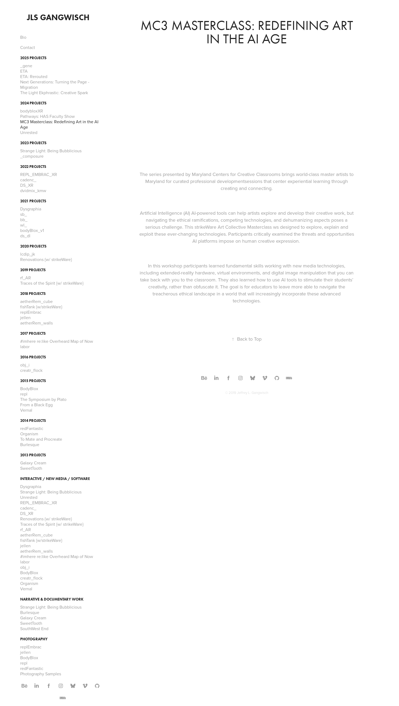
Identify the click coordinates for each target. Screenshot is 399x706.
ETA (24, 71)
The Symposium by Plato (43, 399)
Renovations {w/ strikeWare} (46, 259)
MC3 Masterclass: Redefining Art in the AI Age (59, 124)
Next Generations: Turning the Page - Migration (54, 84)
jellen (25, 317)
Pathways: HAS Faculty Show (47, 116)
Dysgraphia (30, 209)
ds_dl (25, 236)
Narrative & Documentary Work (51, 599)
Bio (23, 37)
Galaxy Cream (33, 463)
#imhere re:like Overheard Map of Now (56, 341)
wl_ (23, 225)
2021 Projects (33, 201)
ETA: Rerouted (33, 76)
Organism (29, 434)
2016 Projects (33, 357)
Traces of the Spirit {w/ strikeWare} (51, 283)
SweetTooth (31, 468)
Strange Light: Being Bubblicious (51, 151)
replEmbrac (30, 312)
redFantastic (31, 428)
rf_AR (25, 278)
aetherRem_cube (36, 301)
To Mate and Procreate (41, 439)
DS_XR (26, 185)
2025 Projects (33, 58)
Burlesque (29, 444)
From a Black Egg (36, 405)
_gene (26, 66)
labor (25, 347)
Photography (34, 639)
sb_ (23, 214)
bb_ (23, 220)
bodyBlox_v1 (32, 230)
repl (23, 394)
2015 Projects (33, 381)
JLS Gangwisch (58, 17)
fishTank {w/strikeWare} (41, 307)
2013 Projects (33, 455)
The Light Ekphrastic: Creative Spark (54, 93)
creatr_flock (31, 370)
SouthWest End (34, 628)
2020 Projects (33, 246)
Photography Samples (40, 674)
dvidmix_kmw (33, 190)
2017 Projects (33, 333)
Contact (27, 47)
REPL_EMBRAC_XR (38, 174)
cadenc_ (28, 180)
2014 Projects (33, 420)
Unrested (28, 132)
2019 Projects (33, 270)
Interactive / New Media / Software (55, 478)
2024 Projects (33, 103)
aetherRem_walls (36, 323)
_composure (32, 156)
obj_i (25, 365)
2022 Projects (33, 166)
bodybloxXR (31, 111)
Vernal (26, 410)
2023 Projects (33, 143)
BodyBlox (29, 388)
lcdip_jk (27, 254)
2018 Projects (33, 293)
